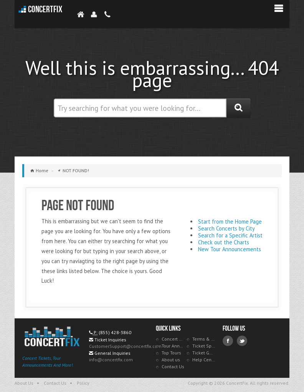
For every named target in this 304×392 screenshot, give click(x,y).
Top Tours (171, 353)
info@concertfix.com (111, 359)
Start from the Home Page (230, 221)
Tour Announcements (173, 346)
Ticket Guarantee (203, 353)
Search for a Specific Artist (230, 235)
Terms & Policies (203, 339)
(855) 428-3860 (115, 332)
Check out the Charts (223, 242)
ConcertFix (45, 9)
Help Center (203, 359)
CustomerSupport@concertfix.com (125, 346)
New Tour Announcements (229, 249)
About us (171, 359)
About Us (24, 383)
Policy (83, 383)
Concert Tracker (173, 339)
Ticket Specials (203, 346)
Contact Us (173, 366)
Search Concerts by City (226, 228)
